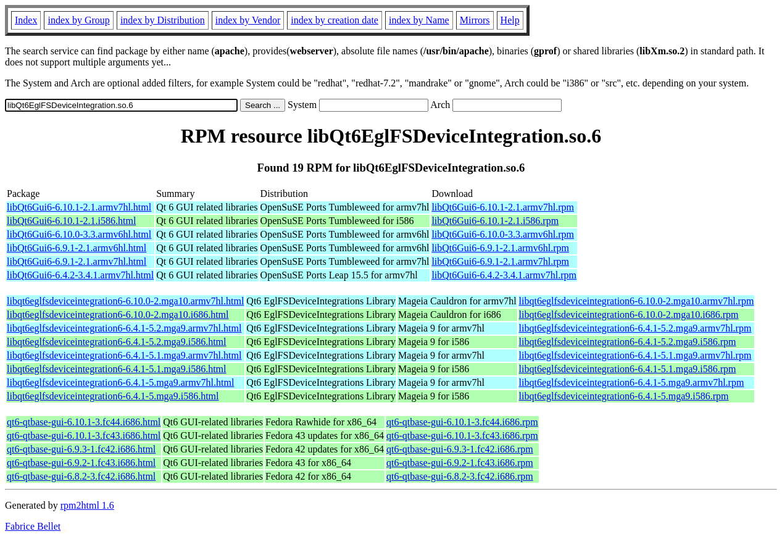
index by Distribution (162, 20)
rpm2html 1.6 (87, 505)
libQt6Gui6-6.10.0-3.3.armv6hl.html (79, 234)
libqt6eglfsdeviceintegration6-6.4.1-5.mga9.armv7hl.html (120, 382)
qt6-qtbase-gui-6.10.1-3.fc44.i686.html (83, 422)
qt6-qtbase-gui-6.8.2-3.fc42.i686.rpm (459, 476)
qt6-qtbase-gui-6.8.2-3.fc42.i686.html (81, 476)
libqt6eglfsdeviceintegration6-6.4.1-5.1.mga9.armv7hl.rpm (635, 355)
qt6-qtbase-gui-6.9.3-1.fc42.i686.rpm (459, 449)
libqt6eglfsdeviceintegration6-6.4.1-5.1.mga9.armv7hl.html (124, 355)
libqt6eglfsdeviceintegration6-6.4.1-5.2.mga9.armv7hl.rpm (635, 328)
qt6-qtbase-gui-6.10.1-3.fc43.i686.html (83, 435)
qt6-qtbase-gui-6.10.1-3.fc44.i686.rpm (462, 422)
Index (26, 20)
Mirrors (475, 20)
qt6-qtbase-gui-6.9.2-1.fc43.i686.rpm (459, 462)
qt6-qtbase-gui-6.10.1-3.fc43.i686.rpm (462, 435)
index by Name (419, 20)
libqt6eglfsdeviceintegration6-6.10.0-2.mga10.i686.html (117, 314)
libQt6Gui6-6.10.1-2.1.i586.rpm (495, 220)
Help (510, 20)
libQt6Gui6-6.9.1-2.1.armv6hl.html (76, 248)
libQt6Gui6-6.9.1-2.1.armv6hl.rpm (500, 248)
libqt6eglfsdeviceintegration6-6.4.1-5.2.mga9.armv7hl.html (124, 328)
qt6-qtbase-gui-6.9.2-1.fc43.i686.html (81, 462)
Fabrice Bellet (32, 526)
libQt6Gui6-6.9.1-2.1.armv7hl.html (76, 261)
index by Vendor (247, 20)
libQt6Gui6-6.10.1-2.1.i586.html (71, 220)
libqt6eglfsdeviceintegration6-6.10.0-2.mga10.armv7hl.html (125, 301)
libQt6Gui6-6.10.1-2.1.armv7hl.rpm (502, 207)
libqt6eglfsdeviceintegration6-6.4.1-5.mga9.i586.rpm (624, 396)
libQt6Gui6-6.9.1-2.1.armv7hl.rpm (500, 261)
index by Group (78, 20)
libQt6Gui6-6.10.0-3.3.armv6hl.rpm (502, 234)
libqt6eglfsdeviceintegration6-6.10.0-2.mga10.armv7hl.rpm (636, 301)
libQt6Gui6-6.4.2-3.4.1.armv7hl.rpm (503, 275)
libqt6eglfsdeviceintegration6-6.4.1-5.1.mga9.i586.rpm (627, 369)
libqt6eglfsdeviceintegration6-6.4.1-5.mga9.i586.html (112, 396)
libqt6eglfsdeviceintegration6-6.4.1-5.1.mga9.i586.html (116, 369)
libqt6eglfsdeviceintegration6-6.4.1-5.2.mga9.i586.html (116, 341)
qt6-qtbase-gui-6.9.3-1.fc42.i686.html (81, 449)
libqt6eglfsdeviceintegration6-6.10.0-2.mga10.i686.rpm (629, 314)
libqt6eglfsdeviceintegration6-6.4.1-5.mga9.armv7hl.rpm (631, 382)
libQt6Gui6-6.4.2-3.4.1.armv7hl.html (80, 275)
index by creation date (334, 20)
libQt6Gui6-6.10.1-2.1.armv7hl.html (79, 207)
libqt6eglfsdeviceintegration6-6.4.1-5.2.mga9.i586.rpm (627, 341)
